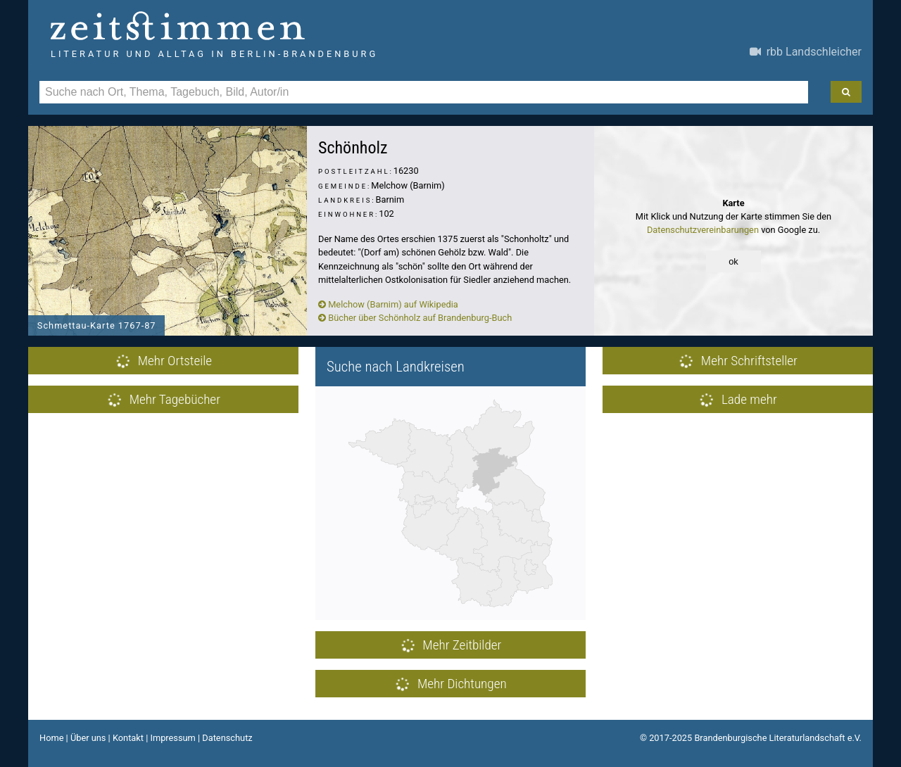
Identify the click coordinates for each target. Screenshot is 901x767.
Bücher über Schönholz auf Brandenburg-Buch (415, 317)
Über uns (88, 738)
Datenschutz (227, 738)
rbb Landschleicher (806, 51)
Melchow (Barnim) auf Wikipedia (388, 304)
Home (51, 738)
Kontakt (128, 738)
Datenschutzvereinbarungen (703, 229)
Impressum (172, 738)
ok (733, 261)
